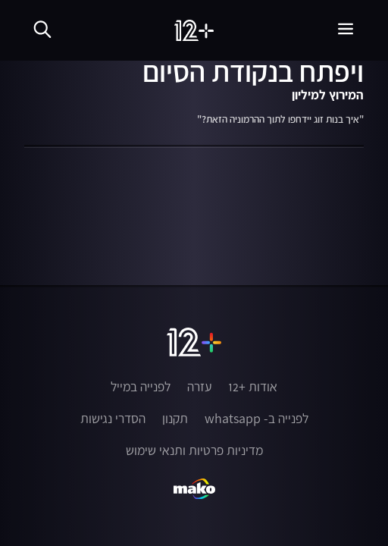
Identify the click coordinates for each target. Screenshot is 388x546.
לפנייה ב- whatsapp (256, 418)
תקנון (175, 418)
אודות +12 (252, 386)
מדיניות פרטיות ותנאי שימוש (194, 450)
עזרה (199, 386)
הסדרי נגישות (113, 418)
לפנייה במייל (141, 386)
